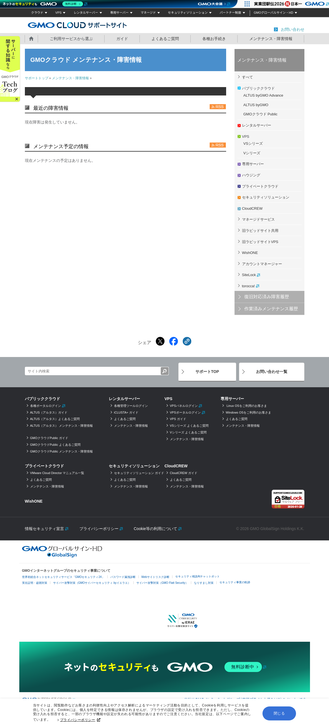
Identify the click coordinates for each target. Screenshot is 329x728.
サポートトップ (36, 78)
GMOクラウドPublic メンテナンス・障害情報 (61, 451)
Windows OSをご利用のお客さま (248, 412)
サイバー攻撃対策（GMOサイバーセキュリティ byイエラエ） (92, 582)
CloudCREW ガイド (183, 473)
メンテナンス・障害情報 (270, 38)
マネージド (148, 12)
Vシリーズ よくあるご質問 (188, 432)
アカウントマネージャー (262, 264)
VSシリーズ (253, 143)
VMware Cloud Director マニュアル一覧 (57, 473)
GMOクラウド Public (260, 114)
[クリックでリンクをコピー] (187, 341)
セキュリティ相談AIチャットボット (197, 576)
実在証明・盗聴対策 (34, 582)
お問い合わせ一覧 (271, 371)
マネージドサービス (258, 219)
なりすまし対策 (204, 582)
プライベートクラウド (260, 186)
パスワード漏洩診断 (123, 576)
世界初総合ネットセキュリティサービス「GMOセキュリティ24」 (63, 576)
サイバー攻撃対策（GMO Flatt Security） (162, 582)
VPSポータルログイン (185, 412)
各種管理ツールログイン (131, 405)
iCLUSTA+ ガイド (126, 412)
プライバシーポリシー (80, 721)
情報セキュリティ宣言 (44, 528)
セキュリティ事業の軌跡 (234, 582)
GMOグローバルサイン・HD (273, 12)
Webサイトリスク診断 (155, 576)
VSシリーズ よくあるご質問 (189, 425)
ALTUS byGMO (255, 105)
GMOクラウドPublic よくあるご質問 (55, 444)
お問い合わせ (292, 29)
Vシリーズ (252, 153)
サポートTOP (207, 371)
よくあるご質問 (165, 38)
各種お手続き (214, 38)
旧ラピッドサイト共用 (260, 230)
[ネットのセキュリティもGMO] (44, 4)
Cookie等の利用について (155, 528)
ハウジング (251, 175)
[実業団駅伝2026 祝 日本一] (290, 4)
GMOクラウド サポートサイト (77, 25)
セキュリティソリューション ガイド (139, 473)
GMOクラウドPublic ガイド (49, 438)
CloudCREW (252, 208)
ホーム (31, 38)
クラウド (37, 12)
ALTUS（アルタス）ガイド (49, 412)
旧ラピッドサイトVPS (260, 242)
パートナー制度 (230, 12)
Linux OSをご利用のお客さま (246, 405)
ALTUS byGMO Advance (263, 95)
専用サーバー (119, 12)
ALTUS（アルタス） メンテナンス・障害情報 (61, 425)
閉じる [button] (279, 714)
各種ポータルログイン (45, 405)
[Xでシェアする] (160, 341)
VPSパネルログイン (184, 405)
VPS (58, 12)
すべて (247, 77)
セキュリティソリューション (188, 12)
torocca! (248, 286)
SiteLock (249, 275)
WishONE (250, 253)
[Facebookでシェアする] (173, 341)
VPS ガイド (178, 419)
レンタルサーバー (86, 12)
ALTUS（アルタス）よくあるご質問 (55, 419)
